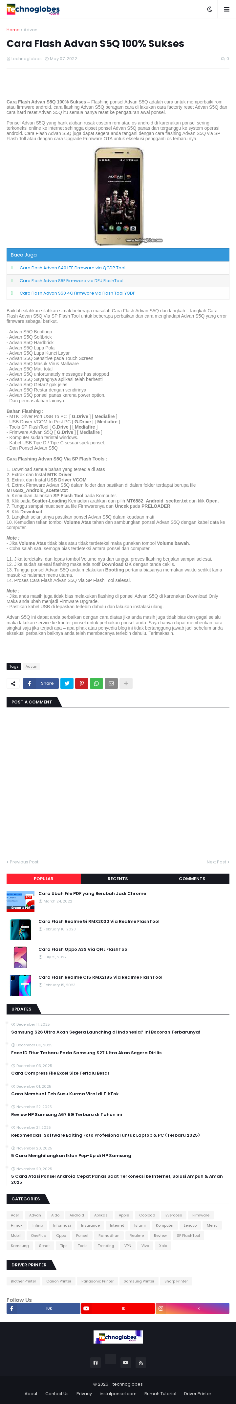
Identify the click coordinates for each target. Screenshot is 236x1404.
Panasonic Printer (97, 1281)
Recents (118, 879)
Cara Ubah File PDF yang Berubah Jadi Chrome (92, 894)
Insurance (90, 1225)
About (31, 1394)
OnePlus (38, 1235)
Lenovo (190, 1225)
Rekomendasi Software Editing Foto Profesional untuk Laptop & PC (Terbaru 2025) (105, 1135)
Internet (117, 1225)
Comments (192, 879)
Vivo (145, 1245)
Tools (83, 1245)
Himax (16, 1225)
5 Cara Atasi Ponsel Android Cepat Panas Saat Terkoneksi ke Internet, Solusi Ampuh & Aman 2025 (117, 1179)
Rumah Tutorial (160, 1394)
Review (160, 1235)
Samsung (20, 1245)
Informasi (62, 1225)
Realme (137, 1235)
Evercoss (173, 1215)
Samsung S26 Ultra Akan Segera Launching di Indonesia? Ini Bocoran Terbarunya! (105, 1032)
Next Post (216, 862)
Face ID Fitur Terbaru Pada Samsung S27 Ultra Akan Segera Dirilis (86, 1053)
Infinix (37, 1225)
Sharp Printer (176, 1281)
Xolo (163, 1245)
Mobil (16, 1235)
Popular (44, 879)
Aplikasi (101, 1215)
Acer (15, 1215)
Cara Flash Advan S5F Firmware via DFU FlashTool (71, 281)
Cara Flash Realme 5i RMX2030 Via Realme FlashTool (99, 922)
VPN (127, 1245)
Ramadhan (108, 1235)
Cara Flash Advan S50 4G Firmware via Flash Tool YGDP (78, 293)
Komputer (165, 1225)
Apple (124, 1215)
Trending (106, 1245)
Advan (30, 30)
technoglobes (128, 1384)
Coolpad (147, 1215)
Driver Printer (197, 1394)
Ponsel (82, 1235)
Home (13, 30)
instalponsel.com (118, 1394)
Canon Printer (58, 1281)
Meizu (212, 1225)
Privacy (84, 1394)
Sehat (44, 1245)
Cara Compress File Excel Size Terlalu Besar (60, 1073)
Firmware (200, 1215)
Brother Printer (23, 1281)
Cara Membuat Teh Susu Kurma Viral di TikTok (65, 1094)
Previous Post (24, 862)
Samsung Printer (139, 1281)
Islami (140, 1225)
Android (77, 1215)
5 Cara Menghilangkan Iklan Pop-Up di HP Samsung (71, 1156)
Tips (64, 1245)
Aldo (55, 1215)
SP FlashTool (188, 1235)
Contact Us (57, 1394)
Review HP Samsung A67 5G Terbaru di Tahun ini (66, 1115)
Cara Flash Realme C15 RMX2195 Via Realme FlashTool (100, 977)
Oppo (61, 1235)
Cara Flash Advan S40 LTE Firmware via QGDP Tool (72, 268)
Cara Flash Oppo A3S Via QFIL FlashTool (83, 949)
